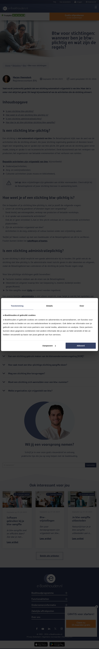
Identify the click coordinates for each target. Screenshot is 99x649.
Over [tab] (82, 306)
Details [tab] (49, 306)
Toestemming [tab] (17, 306)
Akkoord (81, 346)
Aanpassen (49, 346)
